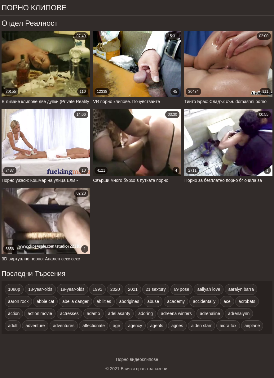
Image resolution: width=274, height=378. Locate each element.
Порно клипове (34, 7)
